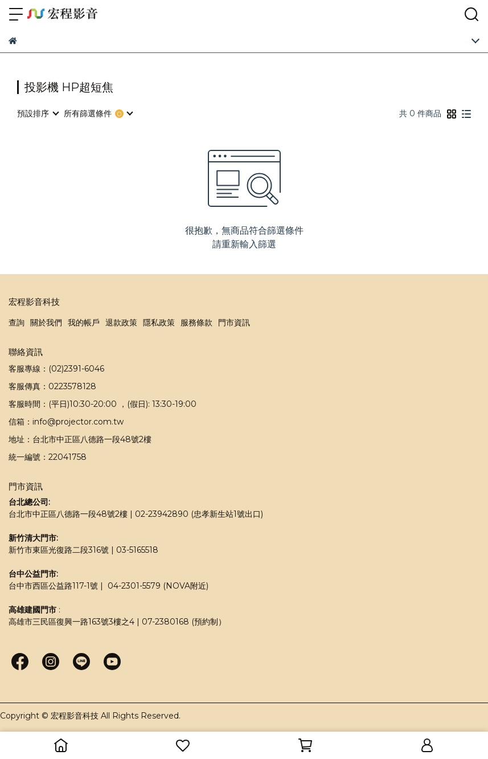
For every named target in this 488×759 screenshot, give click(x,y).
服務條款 (196, 322)
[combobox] (37, 113)
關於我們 (46, 322)
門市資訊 (234, 322)
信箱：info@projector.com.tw (66, 422)
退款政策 (121, 322)
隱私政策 (159, 322)
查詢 (16, 322)
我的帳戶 (84, 322)
